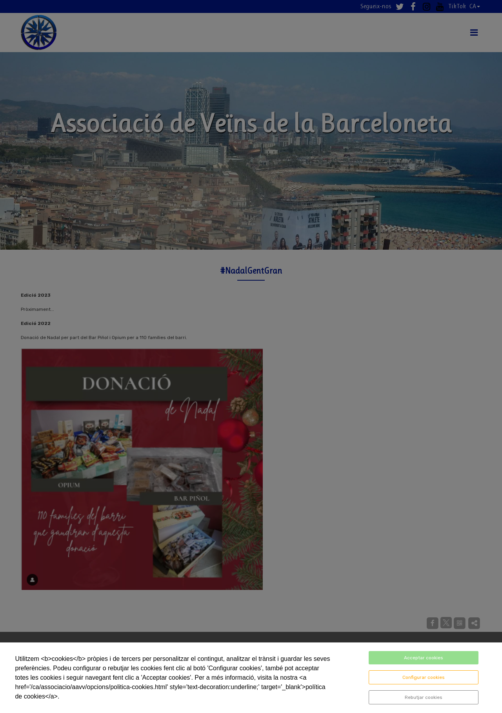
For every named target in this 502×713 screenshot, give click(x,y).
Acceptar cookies (423, 657)
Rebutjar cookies (423, 697)
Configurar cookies (423, 677)
